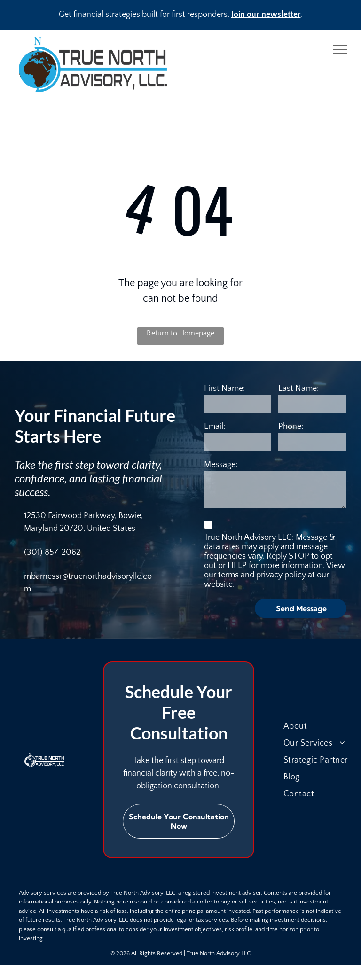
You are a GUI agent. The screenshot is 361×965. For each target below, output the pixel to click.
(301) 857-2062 (52, 552)
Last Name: (298, 388)
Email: (214, 426)
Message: (220, 464)
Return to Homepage (180, 333)
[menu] (340, 49)
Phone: (290, 426)
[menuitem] (321, 726)
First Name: (224, 388)
